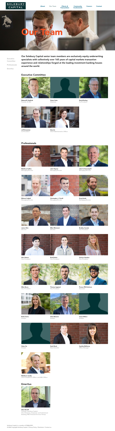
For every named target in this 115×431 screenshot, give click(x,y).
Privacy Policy (33, 427)
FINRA (28, 425)
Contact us (48, 427)
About (41, 6)
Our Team (51, 6)
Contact (99, 6)
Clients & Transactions (63, 6)
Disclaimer (41, 427)
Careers (89, 6)
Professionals (12, 65)
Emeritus (10, 69)
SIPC (31, 425)
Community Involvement (77, 6)
